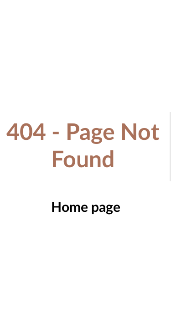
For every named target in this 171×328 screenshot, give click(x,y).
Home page (85, 208)
